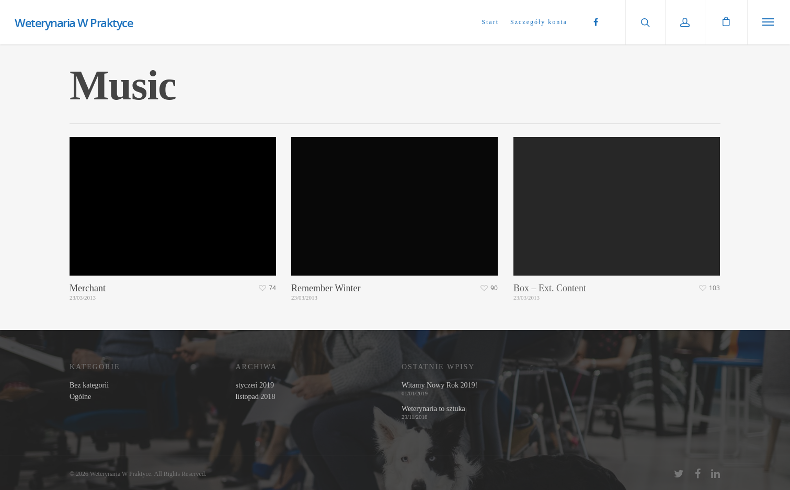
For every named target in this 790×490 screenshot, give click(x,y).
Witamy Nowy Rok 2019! (439, 385)
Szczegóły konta (538, 22)
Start (490, 22)
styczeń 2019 (254, 385)
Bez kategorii (89, 385)
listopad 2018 (255, 397)
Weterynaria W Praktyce (74, 22)
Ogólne (80, 397)
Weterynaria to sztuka (433, 409)
